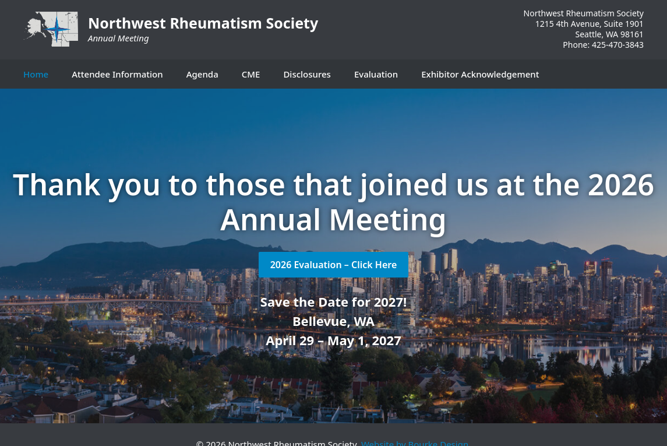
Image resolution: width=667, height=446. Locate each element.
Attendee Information (117, 74)
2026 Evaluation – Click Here (333, 264)
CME (251, 74)
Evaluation (376, 74)
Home (35, 74)
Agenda (202, 74)
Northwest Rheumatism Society (203, 23)
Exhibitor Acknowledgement (480, 74)
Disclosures (307, 74)
